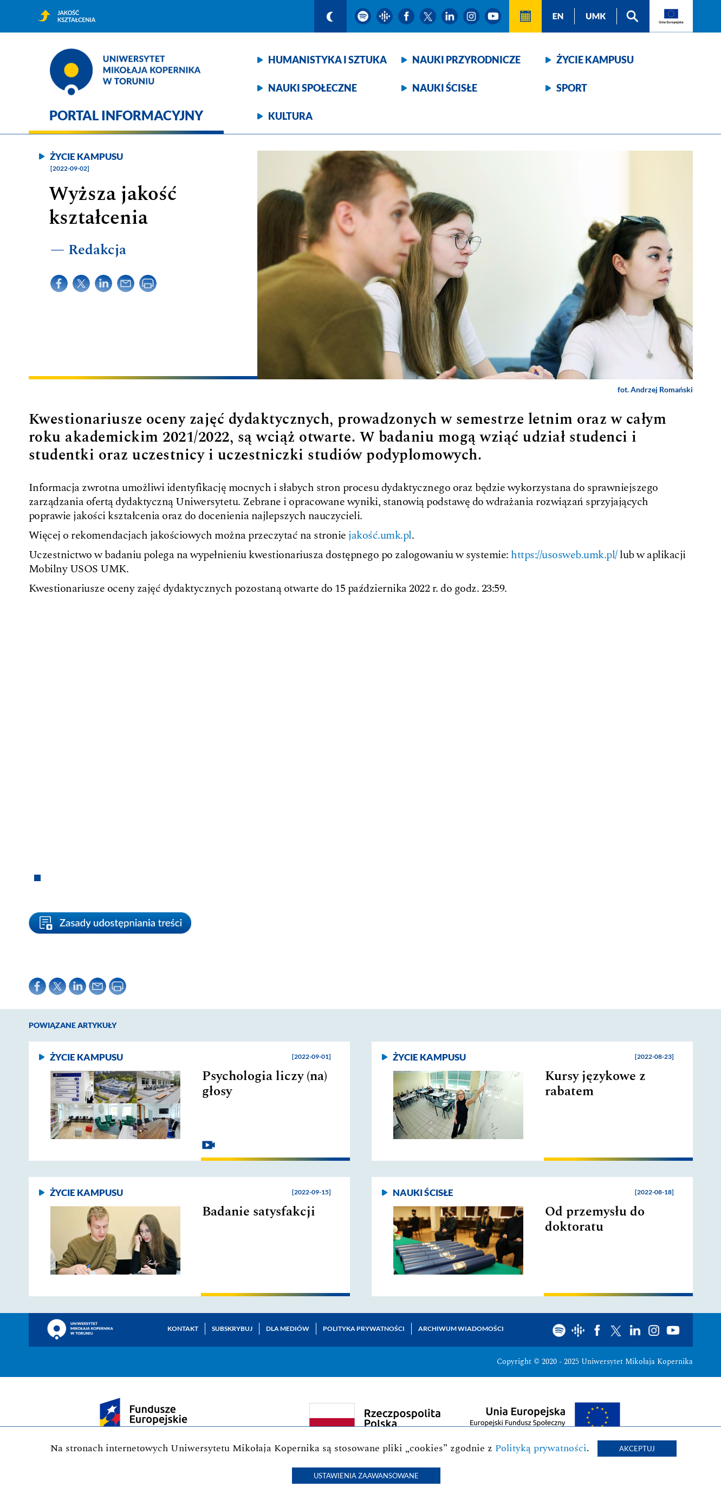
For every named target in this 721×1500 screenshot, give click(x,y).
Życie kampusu (595, 60)
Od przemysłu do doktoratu (595, 1219)
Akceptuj (637, 1448)
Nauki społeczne (312, 88)
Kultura (290, 116)
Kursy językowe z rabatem (595, 1084)
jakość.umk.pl (380, 535)
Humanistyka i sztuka (327, 60)
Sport (571, 88)
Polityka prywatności (364, 1328)
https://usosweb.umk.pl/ (564, 555)
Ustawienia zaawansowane (366, 1475)
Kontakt (182, 1328)
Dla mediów (287, 1328)
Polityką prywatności (541, 1448)
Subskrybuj (232, 1328)
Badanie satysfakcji (258, 1211)
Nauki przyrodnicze (466, 60)
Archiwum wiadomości (461, 1328)
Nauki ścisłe (444, 88)
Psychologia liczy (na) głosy (264, 1084)
